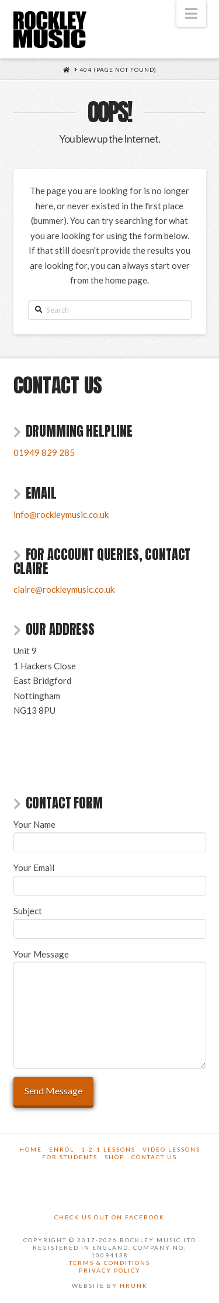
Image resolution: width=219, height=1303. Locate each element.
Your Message (109, 961)
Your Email (109, 877)
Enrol (61, 1149)
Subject (109, 920)
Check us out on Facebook (109, 1217)
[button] (191, 13)
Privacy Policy (110, 1270)
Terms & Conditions (109, 1262)
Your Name (109, 834)
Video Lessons (171, 1149)
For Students (70, 1156)
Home (30, 1149)
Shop (114, 1156)
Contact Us (154, 1156)
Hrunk (134, 1285)
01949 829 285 (44, 452)
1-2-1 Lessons (108, 1149)
